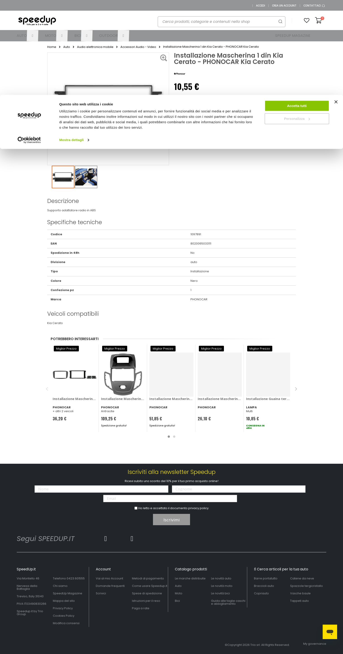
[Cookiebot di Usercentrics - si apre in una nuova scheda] (29, 45)
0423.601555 (76, 578)
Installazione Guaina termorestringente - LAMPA (268, 399)
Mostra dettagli (71, 45)
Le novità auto (221, 578)
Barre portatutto (265, 578)
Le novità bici (220, 593)
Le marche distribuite (190, 578)
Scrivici (101, 593)
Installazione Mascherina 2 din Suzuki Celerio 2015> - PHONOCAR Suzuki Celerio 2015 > (171, 399)
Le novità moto (222, 586)
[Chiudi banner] (336, 9)
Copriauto (261, 593)
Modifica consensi (66, 623)
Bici (177, 601)
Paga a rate (140, 608)
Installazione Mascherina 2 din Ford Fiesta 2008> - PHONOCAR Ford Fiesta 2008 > (123, 399)
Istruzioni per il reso (146, 601)
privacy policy (198, 508)
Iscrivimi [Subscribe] (171, 519)
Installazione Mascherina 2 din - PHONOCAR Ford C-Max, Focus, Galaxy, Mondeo (75, 399)
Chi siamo (60, 586)
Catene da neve (302, 578)
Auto (178, 586)
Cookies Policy (63, 616)
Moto (178, 593)
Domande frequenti (110, 586)
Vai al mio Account (109, 578)
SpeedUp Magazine (67, 593)
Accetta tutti (297, 11)
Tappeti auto (299, 601)
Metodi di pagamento (148, 578)
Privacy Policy (63, 608)
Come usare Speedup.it (149, 586)
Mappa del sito (64, 601)
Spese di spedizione (147, 593)
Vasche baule (300, 593)
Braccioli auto (264, 586)
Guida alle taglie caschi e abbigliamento (228, 602)
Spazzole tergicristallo (306, 586)
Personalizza (297, 24)
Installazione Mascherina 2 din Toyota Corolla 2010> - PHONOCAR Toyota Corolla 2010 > (220, 399)
